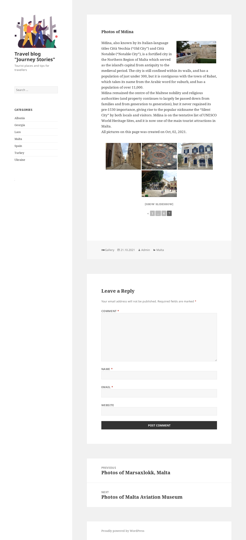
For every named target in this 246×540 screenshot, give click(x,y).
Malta (18, 139)
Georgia (20, 125)
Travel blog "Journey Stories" (35, 56)
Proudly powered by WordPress (122, 531)
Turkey (19, 153)
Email (107, 387)
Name (107, 369)
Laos (18, 132)
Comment (110, 311)
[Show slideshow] (159, 204)
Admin (145, 250)
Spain (18, 146)
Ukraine (20, 160)
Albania (20, 118)
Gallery (109, 250)
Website (107, 405)
